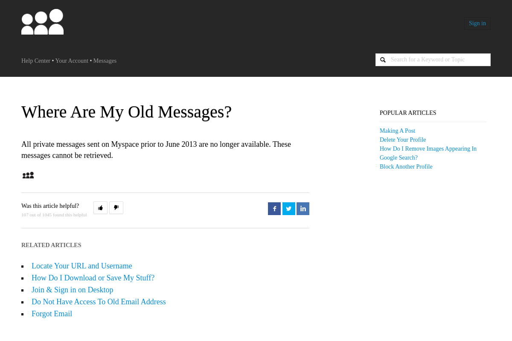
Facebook (274, 208)
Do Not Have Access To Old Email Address (99, 301)
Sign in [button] (477, 23)
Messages (104, 61)
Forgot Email (52, 313)
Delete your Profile (403, 140)
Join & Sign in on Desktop (72, 290)
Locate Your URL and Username (82, 266)
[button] (100, 207)
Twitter (288, 208)
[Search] (433, 59)
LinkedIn (303, 208)
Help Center (35, 61)
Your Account (71, 61)
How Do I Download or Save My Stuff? (93, 278)
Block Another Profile (406, 166)
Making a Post (397, 131)
